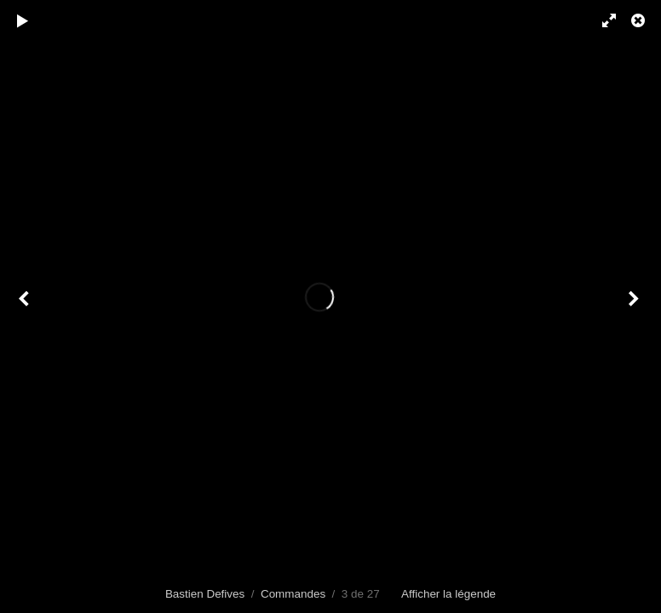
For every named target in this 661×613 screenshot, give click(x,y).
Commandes (293, 593)
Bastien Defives (204, 593)
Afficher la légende (448, 593)
